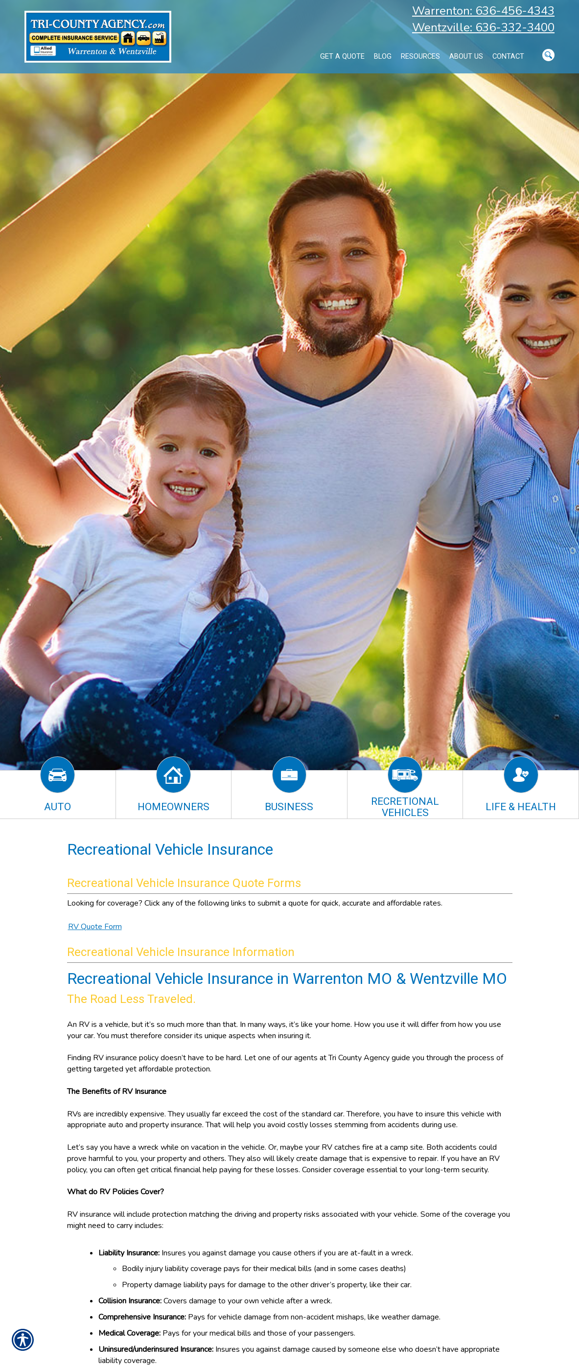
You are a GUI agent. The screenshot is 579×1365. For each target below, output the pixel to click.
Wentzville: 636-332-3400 (483, 27)
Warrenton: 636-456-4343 (483, 11)
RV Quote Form (95, 926)
